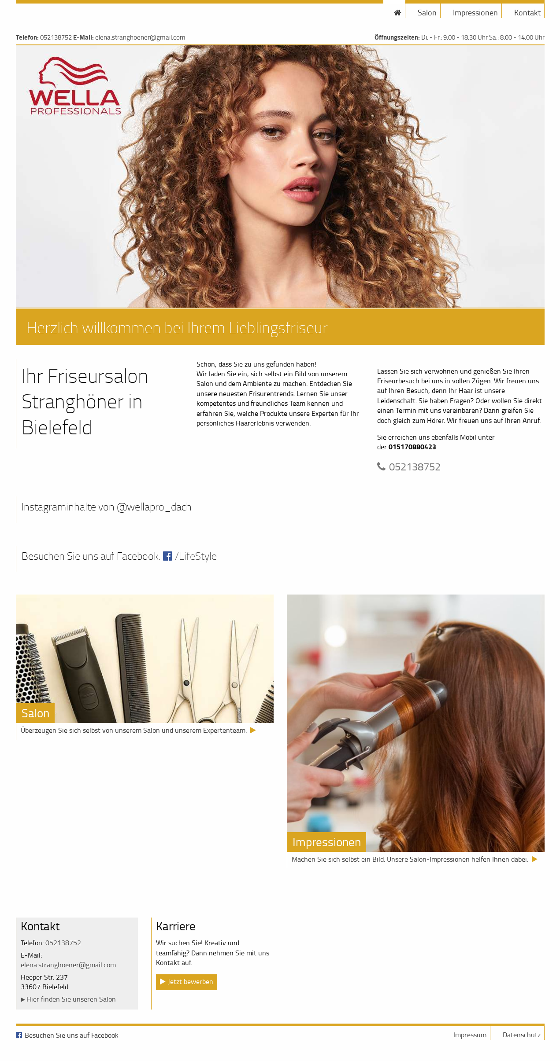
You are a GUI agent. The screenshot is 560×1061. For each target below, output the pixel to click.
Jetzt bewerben (190, 981)
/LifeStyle (196, 556)
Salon (427, 12)
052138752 (56, 37)
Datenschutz (522, 1034)
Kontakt (527, 12)
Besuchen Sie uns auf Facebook (72, 1035)
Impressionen (475, 12)
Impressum (469, 1034)
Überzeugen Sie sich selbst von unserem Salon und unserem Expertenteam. (134, 730)
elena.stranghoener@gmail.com (140, 37)
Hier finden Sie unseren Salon (71, 999)
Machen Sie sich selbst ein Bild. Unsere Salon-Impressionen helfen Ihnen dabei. (410, 859)
